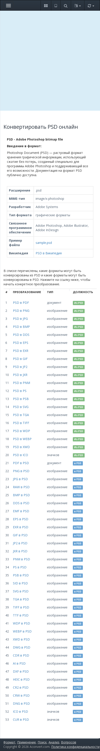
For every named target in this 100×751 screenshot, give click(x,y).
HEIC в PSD (21, 679)
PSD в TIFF (21, 423)
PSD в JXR (20, 375)
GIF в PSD (20, 535)
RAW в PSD (21, 487)
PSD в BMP (21, 326)
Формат (9, 742)
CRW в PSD (21, 695)
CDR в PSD (21, 655)
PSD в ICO (20, 455)
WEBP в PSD (22, 631)
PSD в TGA (21, 415)
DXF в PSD (21, 671)
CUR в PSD (21, 719)
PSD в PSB (21, 399)
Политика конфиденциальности (75, 747)
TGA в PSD (21, 599)
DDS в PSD (21, 503)
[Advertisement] (50, 61)
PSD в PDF (21, 302)
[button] (46, 5)
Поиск (42, 742)
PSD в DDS (21, 335)
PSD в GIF (20, 359)
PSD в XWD (21, 447)
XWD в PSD (21, 639)
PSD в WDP (21, 431)
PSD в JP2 (20, 367)
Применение (26, 742)
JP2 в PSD (20, 543)
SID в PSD (20, 583)
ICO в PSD (20, 711)
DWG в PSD (21, 647)
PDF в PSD (21, 463)
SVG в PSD (21, 591)
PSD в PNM (21, 383)
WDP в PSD (21, 623)
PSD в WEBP (22, 439)
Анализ (54, 742)
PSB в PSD (21, 575)
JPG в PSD (20, 479)
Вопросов (68, 742)
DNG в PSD (21, 703)
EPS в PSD (20, 519)
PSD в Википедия (49, 253)
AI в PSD (19, 663)
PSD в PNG (21, 310)
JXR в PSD (20, 551)
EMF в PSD (21, 511)
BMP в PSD (21, 495)
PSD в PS (20, 391)
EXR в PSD (20, 527)
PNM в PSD (21, 559)
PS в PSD (20, 567)
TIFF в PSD (21, 607)
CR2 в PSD (21, 687)
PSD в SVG (21, 407)
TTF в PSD (21, 615)
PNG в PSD (21, 471)
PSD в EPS (20, 343)
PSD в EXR (20, 351)
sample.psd (44, 243)
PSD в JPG (20, 318)
